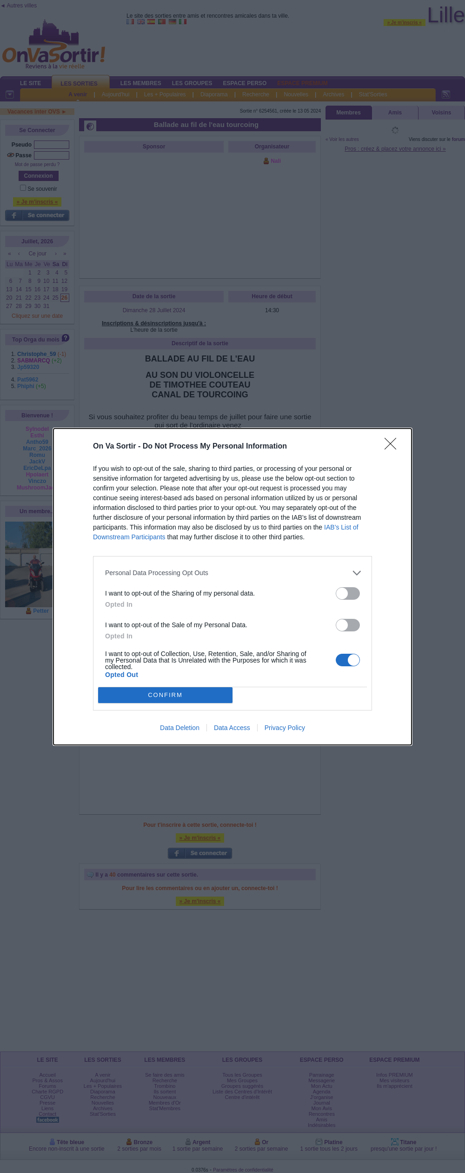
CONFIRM (165, 694)
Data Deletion (179, 727)
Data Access (232, 727)
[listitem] (232, 573)
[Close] (393, 447)
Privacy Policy (285, 727)
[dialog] (232, 587)
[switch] (348, 593)
